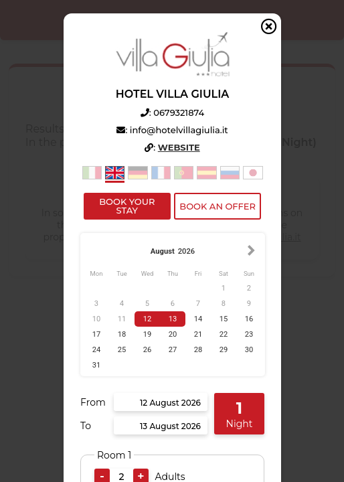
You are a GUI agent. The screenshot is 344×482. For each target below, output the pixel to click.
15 (223, 319)
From (93, 402)
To (85, 426)
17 (96, 334)
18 (121, 334)
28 (197, 349)
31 (96, 365)
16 (248, 319)
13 (172, 319)
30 (248, 349)
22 (223, 334)
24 (96, 349)
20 (172, 334)
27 (172, 349)
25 (121, 349)
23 (248, 334)
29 (223, 349)
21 (197, 334)
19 (147, 334)
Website (178, 147)
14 (197, 319)
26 (147, 349)
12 (147, 319)
